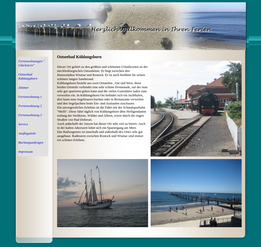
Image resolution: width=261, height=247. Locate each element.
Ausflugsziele (27, 133)
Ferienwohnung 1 (30, 97)
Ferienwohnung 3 (30, 115)
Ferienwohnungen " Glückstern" (31, 63)
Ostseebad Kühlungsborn (27, 76)
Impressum (25, 151)
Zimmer (23, 87)
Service (23, 124)
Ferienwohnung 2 (30, 106)
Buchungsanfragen (30, 142)
